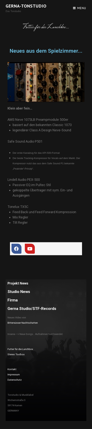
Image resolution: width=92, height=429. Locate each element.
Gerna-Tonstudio (26, 6)
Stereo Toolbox (16, 354)
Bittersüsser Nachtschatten (23, 322)
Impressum (14, 374)
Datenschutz (15, 379)
